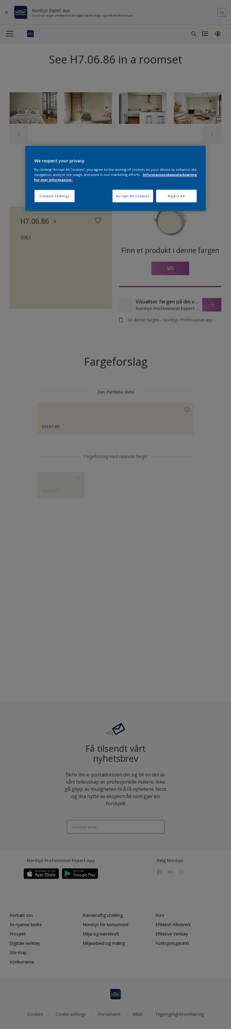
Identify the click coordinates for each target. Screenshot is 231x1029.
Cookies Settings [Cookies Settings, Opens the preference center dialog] (54, 196)
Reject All (176, 196)
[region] (115, 178)
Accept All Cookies (132, 196)
